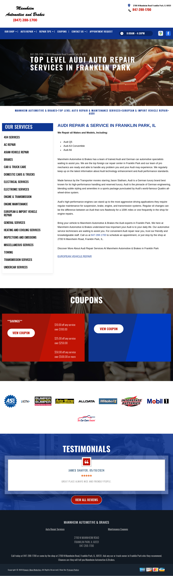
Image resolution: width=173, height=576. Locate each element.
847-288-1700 (142, 9)
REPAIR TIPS (45, 31)
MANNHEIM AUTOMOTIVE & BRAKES (36, 115)
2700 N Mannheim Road (55, 54)
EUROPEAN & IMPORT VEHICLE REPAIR (145, 115)
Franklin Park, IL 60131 (77, 54)
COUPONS (62, 31)
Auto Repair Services (55, 534)
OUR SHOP (9, 31)
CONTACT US (78, 31)
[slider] (86, 480)
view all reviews (86, 504)
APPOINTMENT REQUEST (101, 31)
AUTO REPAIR (27, 31)
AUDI (92, 118)
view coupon (22, 337)
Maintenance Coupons (118, 534)
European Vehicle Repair (75, 261)
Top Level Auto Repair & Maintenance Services (89, 115)
